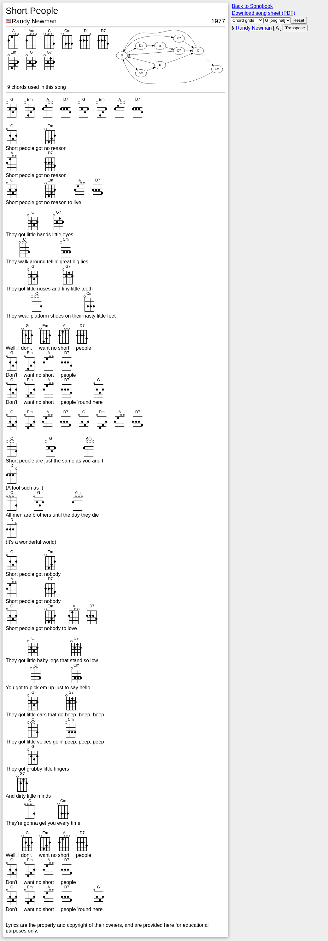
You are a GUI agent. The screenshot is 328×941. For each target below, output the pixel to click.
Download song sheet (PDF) (263, 13)
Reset (298, 20)
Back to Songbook (252, 6)
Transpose (295, 28)
